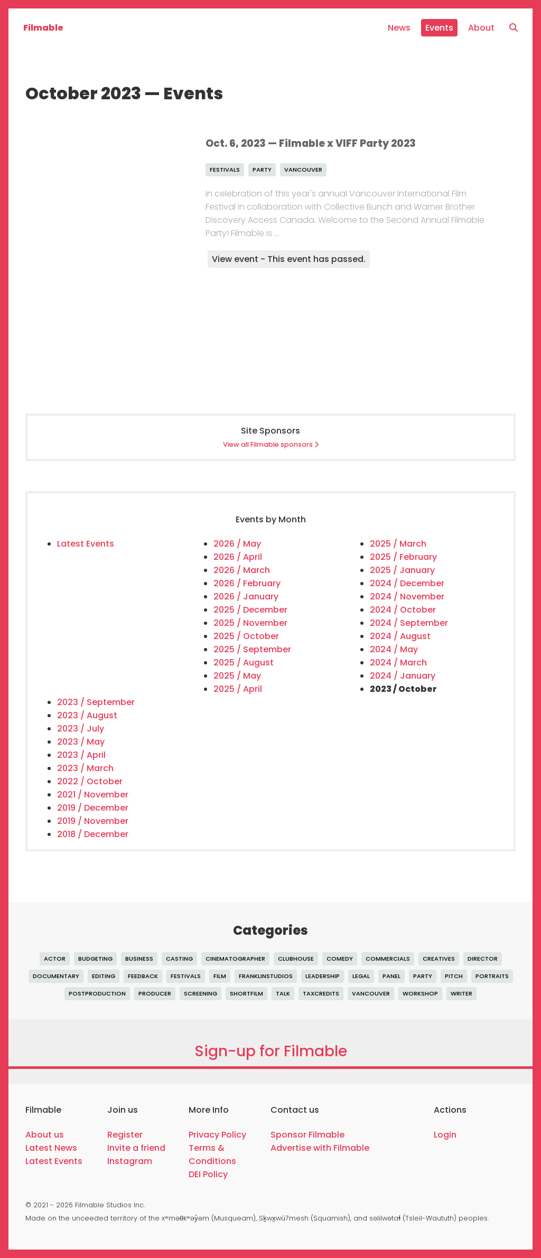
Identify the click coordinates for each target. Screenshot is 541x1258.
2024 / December (407, 583)
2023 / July (80, 728)
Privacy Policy (217, 1135)
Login (445, 1135)
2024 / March (398, 662)
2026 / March (241, 570)
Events (439, 28)
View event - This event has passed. (289, 259)
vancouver (303, 169)
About (481, 28)
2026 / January (245, 596)
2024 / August (400, 636)
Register (125, 1135)
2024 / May (394, 649)
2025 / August (243, 662)
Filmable (43, 28)
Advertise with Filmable (319, 1148)
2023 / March (85, 768)
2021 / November (92, 794)
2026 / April (237, 557)
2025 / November (250, 623)
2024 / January (402, 676)
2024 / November (407, 596)
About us (44, 1135)
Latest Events (85, 544)
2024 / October (403, 610)
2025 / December (250, 610)
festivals (225, 169)
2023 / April (81, 755)
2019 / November (92, 821)
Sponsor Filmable (307, 1135)
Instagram (129, 1161)
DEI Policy (208, 1174)
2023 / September (96, 702)
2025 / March (398, 544)
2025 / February (403, 557)
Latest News (51, 1148)
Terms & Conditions (212, 1154)
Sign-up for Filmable (270, 1051)
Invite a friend (136, 1148)
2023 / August (87, 715)
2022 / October (90, 781)
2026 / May (237, 544)
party (262, 169)
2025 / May (237, 676)
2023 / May (81, 742)
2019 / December (92, 808)
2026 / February (247, 583)
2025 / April (237, 689)
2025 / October (246, 636)
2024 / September (409, 623)
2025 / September (252, 649)
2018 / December (92, 834)
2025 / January (402, 570)
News (399, 28)
